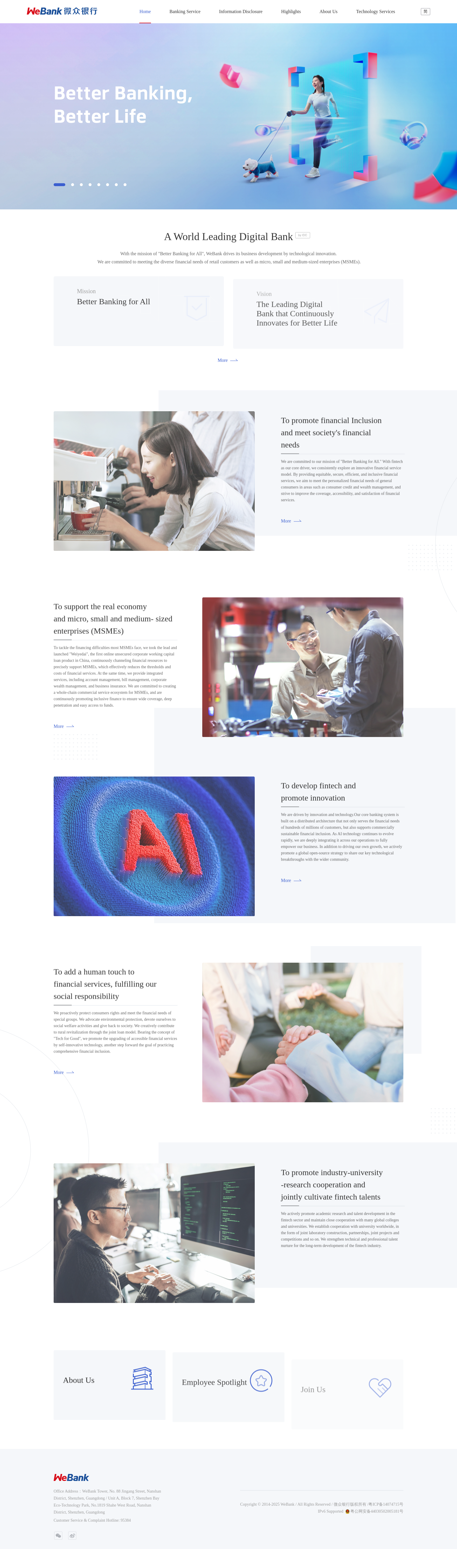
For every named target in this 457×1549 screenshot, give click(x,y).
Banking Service (185, 11)
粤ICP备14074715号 (385, 1504)
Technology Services (375, 11)
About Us (328, 11)
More (233, 360)
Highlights (291, 11)
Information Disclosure (241, 11)
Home (145, 11)
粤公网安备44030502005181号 (374, 1511)
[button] (59, 184)
